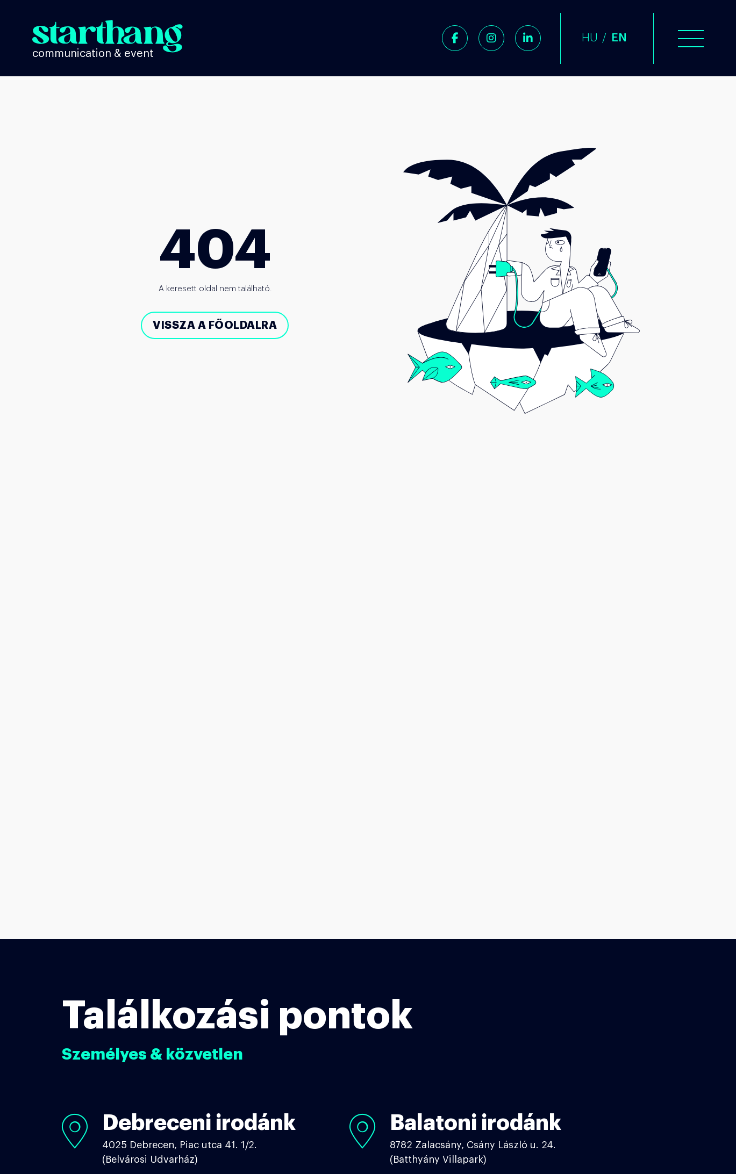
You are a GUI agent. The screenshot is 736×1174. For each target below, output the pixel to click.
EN (619, 38)
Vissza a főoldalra (215, 325)
